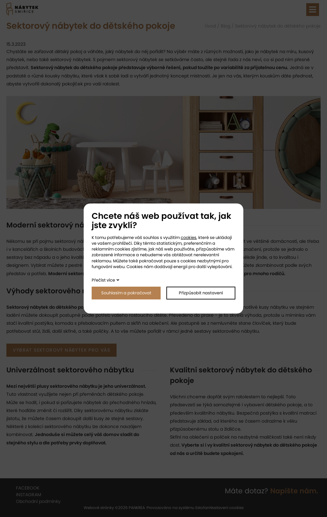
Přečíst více (103, 280)
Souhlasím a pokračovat (126, 293)
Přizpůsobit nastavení (201, 293)
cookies (188, 238)
